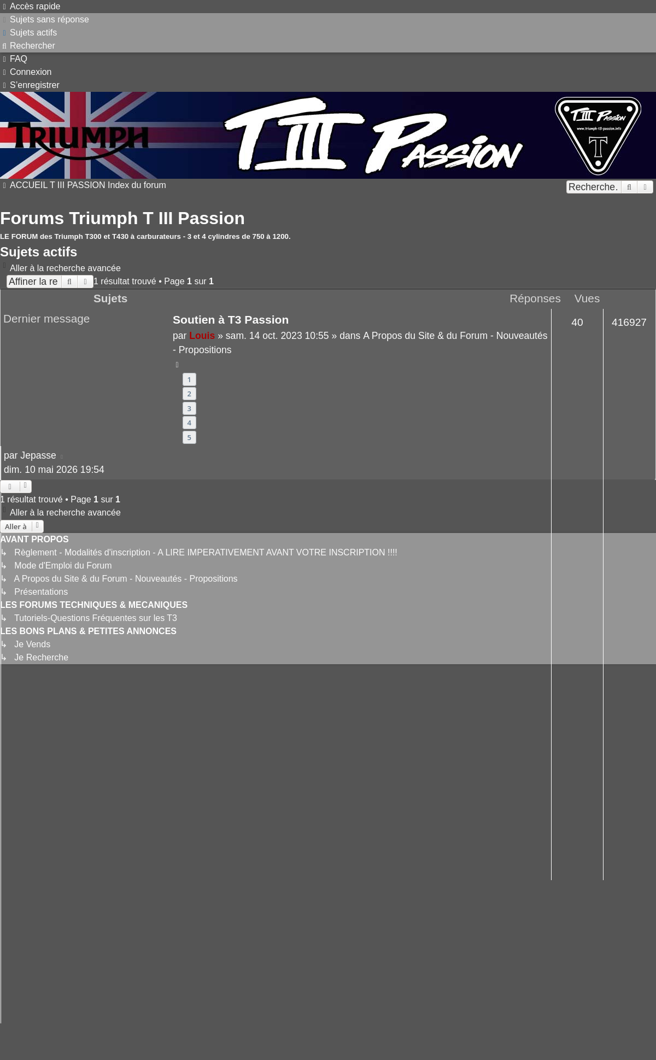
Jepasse (38, 455)
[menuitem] (44, 19)
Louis (202, 335)
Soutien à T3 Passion (231, 319)
